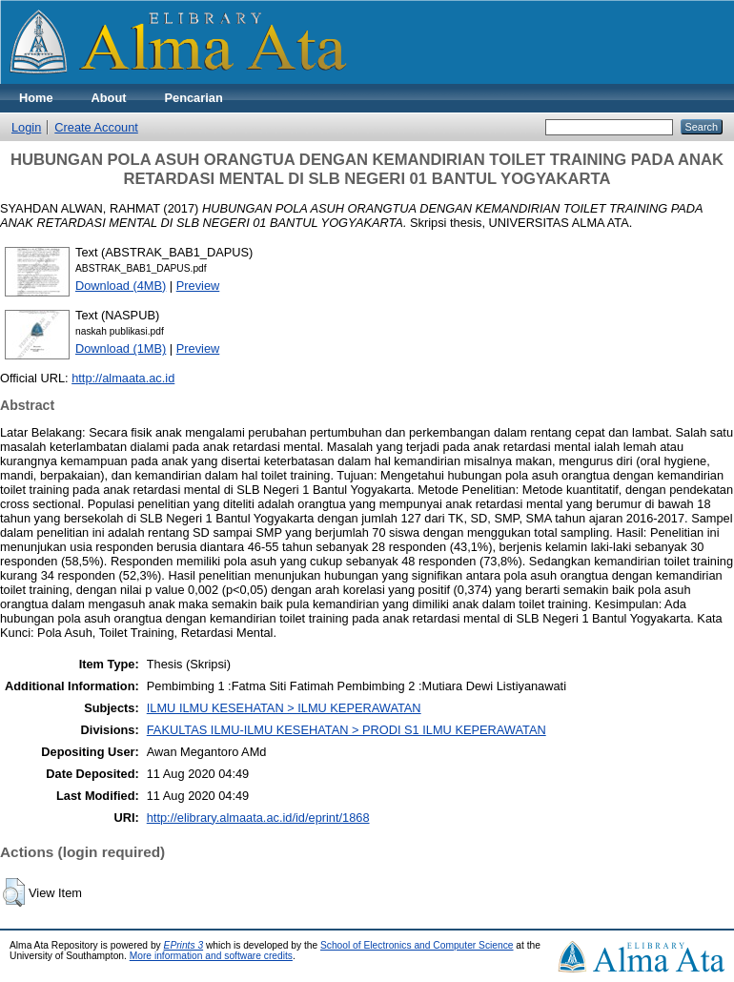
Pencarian (194, 98)
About (109, 98)
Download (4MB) (120, 285)
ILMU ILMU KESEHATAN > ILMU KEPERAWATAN (284, 708)
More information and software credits (211, 956)
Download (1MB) (120, 348)
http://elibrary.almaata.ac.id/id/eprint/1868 (258, 817)
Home (36, 98)
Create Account (96, 127)
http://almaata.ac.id (122, 378)
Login (26, 127)
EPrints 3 (184, 945)
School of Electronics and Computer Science (417, 945)
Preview (198, 285)
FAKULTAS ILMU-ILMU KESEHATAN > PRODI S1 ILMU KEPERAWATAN (346, 730)
